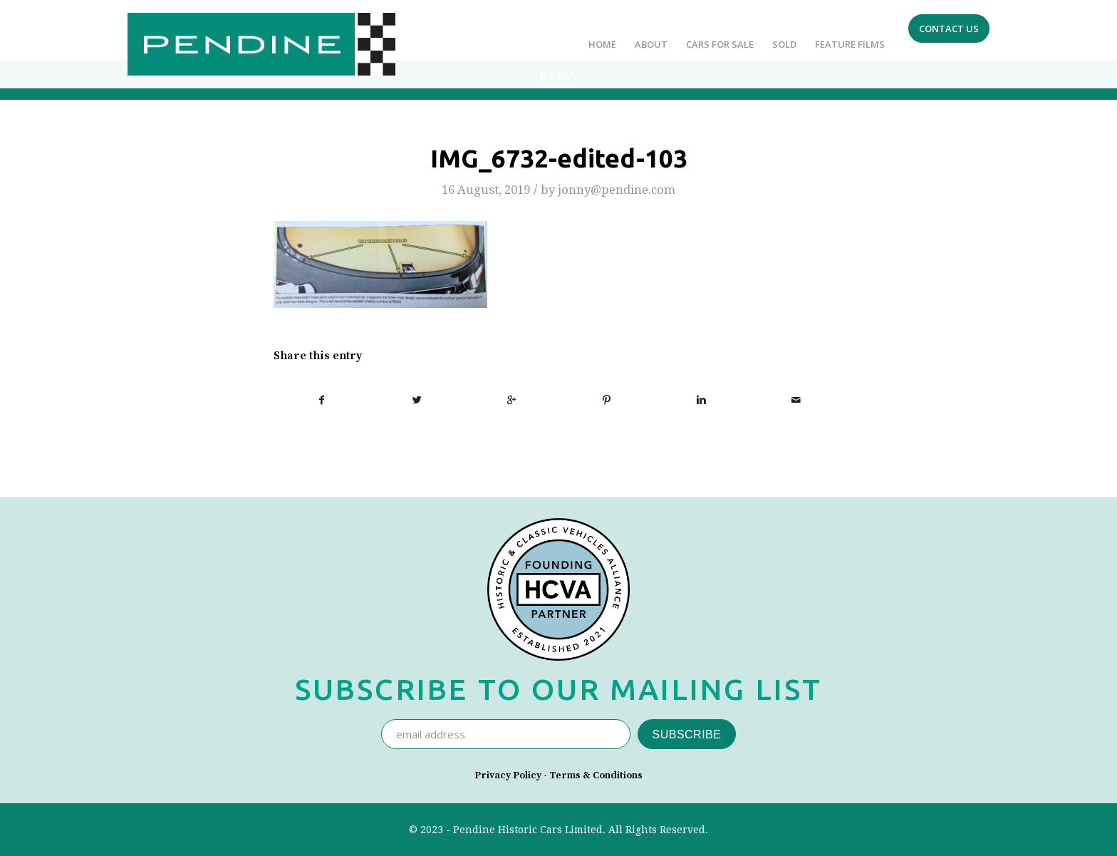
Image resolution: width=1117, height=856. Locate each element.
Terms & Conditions (596, 775)
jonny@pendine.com (616, 189)
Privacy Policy (507, 775)
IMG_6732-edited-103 (558, 158)
